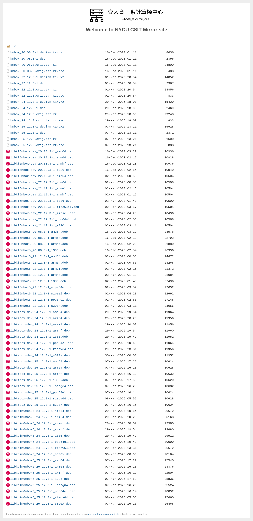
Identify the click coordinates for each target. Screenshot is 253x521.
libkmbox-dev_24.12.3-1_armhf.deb (40, 330)
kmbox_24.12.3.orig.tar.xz (33, 114)
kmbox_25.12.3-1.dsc (28, 133)
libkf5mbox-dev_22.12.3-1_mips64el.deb (44, 207)
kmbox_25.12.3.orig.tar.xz (33, 139)
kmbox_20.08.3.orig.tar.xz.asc (37, 71)
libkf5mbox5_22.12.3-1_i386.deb (38, 281)
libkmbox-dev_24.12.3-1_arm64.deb (40, 318)
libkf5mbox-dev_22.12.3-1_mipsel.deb (42, 213)
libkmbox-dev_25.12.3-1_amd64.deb (40, 361)
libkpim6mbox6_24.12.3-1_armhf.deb (40, 429)
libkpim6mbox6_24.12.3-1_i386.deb (40, 436)
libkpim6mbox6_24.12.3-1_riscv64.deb (42, 448)
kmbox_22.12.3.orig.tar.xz (33, 89)
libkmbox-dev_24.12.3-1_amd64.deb (40, 312)
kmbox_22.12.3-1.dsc (28, 83)
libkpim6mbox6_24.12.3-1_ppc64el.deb (42, 442)
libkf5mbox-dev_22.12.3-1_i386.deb (40, 201)
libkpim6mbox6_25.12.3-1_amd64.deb (40, 460)
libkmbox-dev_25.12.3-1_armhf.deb (40, 374)
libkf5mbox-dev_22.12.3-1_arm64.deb (41, 182)
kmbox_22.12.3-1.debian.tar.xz (37, 77)
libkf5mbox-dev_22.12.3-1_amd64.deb (41, 176)
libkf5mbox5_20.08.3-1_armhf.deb (39, 244)
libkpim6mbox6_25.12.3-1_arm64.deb (40, 466)
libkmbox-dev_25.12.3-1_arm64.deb (40, 367)
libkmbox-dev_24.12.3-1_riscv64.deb (41, 349)
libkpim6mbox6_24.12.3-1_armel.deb (40, 423)
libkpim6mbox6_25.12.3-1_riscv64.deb (42, 497)
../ (13, 46)
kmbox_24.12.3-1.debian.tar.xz (37, 102)
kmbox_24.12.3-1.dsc (28, 108)
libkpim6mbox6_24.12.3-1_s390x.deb (40, 454)
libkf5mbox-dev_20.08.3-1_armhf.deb (41, 163)
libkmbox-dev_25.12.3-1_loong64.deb (41, 386)
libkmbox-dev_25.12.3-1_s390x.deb (40, 405)
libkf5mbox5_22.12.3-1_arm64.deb (39, 262)
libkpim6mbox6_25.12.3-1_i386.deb (40, 479)
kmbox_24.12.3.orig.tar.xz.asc (37, 120)
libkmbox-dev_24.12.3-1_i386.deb (39, 337)
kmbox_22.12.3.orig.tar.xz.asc (37, 96)
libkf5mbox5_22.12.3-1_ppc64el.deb (40, 300)
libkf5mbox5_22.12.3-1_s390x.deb (39, 306)
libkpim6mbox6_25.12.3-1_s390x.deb (40, 504)
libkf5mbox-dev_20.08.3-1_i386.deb (40, 170)
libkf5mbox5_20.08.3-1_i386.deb (38, 250)
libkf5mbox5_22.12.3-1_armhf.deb (39, 275)
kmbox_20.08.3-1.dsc (28, 59)
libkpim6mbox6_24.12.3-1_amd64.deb (40, 411)
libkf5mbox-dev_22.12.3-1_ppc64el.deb (43, 219)
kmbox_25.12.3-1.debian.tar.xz (37, 126)
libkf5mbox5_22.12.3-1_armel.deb (39, 269)
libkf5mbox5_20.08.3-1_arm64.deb (39, 238)
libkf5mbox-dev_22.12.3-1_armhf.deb (41, 194)
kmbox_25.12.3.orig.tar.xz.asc (37, 145)
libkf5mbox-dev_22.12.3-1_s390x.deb (41, 225)
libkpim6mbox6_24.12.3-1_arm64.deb (40, 417)
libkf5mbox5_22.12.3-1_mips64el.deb (41, 287)
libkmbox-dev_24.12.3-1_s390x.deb (40, 355)
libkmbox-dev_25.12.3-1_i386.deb (39, 380)
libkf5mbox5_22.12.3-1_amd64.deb (39, 256)
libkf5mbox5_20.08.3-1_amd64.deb (39, 232)
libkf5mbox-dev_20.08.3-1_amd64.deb (41, 151)
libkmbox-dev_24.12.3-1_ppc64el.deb (41, 343)
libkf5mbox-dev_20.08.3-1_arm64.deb (41, 157)
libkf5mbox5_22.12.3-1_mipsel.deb (40, 293)
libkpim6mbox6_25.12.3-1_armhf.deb (40, 473)
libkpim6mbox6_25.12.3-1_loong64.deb (42, 485)
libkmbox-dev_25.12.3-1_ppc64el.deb (41, 392)
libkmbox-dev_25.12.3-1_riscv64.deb (41, 398)
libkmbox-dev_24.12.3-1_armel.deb (40, 324)
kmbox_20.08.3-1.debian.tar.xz (37, 52)
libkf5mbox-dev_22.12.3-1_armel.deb (41, 188)
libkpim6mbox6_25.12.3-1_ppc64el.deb (42, 491)
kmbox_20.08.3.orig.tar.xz (33, 65)
